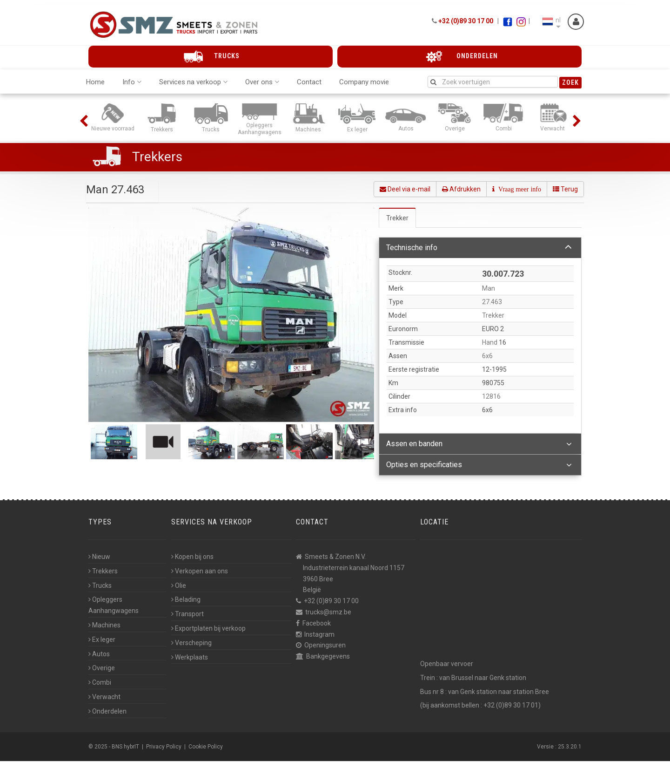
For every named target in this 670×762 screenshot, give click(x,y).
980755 (493, 384)
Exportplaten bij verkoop (208, 629)
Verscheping (191, 643)
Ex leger (101, 640)
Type (396, 303)
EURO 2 (493, 330)
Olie (178, 586)
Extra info (403, 411)
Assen (398, 357)
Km (393, 384)
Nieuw (99, 557)
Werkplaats (189, 658)
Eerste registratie (414, 370)
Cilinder (399, 397)
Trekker (397, 219)
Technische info (479, 248)
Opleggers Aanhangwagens (113, 606)
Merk (396, 289)
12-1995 (494, 370)
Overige (101, 669)
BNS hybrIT (125, 747)
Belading (186, 600)
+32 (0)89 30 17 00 (465, 21)
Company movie (364, 82)
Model (398, 316)
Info (131, 82)
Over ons (262, 82)
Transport (187, 615)
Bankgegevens (328, 657)
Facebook (316, 624)
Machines (104, 626)
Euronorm (403, 330)
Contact (309, 82)
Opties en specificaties (479, 465)
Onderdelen (107, 712)
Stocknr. (400, 273)
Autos (99, 655)
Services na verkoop (193, 82)
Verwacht (104, 697)
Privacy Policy (163, 747)
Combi (99, 683)
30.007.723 (503, 274)
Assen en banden (479, 445)
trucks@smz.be (328, 613)
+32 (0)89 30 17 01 (510, 706)
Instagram (319, 635)
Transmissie (406, 343)
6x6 (487, 411)
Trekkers (157, 157)
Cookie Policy (205, 747)
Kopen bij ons (192, 557)
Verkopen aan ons (199, 572)
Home (95, 82)
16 (502, 343)
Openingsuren (325, 646)
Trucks (100, 586)
